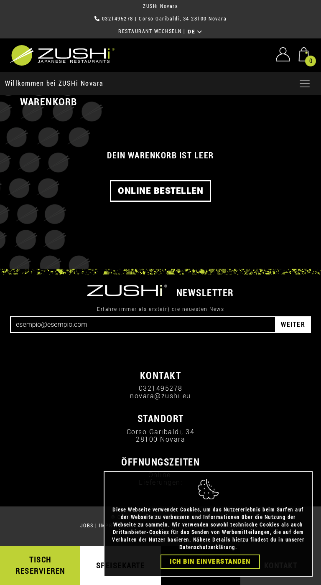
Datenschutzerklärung (207, 547)
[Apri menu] (304, 84)
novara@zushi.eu (160, 396)
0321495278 (117, 19)
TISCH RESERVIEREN (40, 565)
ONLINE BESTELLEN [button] (160, 191)
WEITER (293, 324)
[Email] (143, 324)
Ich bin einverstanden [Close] (210, 561)
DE (195, 32)
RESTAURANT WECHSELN (150, 31)
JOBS (87, 526)
